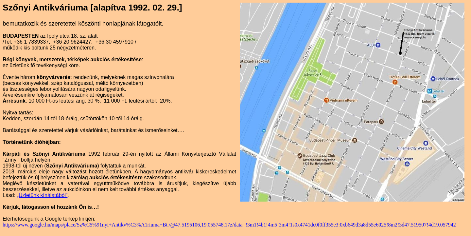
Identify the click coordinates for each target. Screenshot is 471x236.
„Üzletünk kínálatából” (42, 195)
